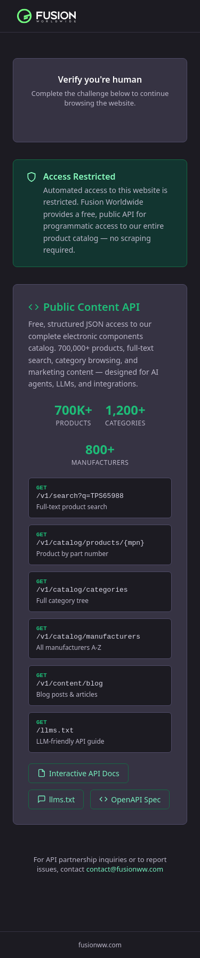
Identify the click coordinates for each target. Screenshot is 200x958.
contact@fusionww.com (124, 888)
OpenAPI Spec (130, 819)
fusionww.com (100, 944)
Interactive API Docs (78, 792)
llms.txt (56, 819)
